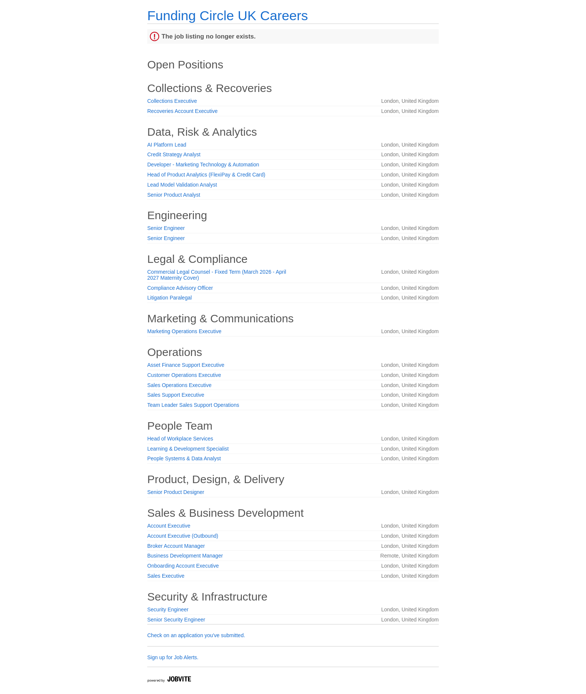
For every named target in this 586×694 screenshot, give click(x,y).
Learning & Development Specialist (188, 449)
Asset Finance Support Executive (185, 365)
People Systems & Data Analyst (184, 458)
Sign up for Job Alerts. (172, 657)
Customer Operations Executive (184, 375)
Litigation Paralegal (169, 298)
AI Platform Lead (166, 145)
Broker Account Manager (176, 546)
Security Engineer (168, 609)
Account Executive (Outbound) (182, 536)
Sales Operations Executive (179, 385)
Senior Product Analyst (173, 195)
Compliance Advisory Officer (180, 288)
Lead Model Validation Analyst (182, 185)
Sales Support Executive (175, 395)
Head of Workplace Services (180, 439)
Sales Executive (166, 576)
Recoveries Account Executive (182, 111)
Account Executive (168, 526)
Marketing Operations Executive (184, 331)
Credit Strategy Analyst (173, 154)
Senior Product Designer (175, 492)
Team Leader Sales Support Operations (193, 405)
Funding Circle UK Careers (227, 15)
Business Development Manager (185, 556)
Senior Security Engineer (176, 620)
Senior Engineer (166, 228)
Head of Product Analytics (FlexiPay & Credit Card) (206, 175)
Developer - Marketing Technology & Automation (203, 165)
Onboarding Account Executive (183, 566)
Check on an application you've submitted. (196, 635)
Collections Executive (172, 101)
